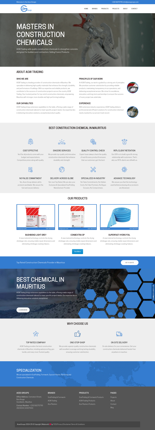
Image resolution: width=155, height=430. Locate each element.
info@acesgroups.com (131, 2)
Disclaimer (67, 424)
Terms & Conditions (78, 424)
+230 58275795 (117, 2)
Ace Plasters (52, 404)
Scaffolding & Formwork (56, 397)
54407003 (29, 408)
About (112, 401)
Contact (113, 404)
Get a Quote (129, 262)
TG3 (54, 424)
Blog (112, 408)
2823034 (20, 408)
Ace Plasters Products (87, 404)
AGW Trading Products (87, 401)
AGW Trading (52, 401)
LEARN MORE (23, 310)
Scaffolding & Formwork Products (91, 397)
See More (77, 251)
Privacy (59, 424)
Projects (113, 397)
